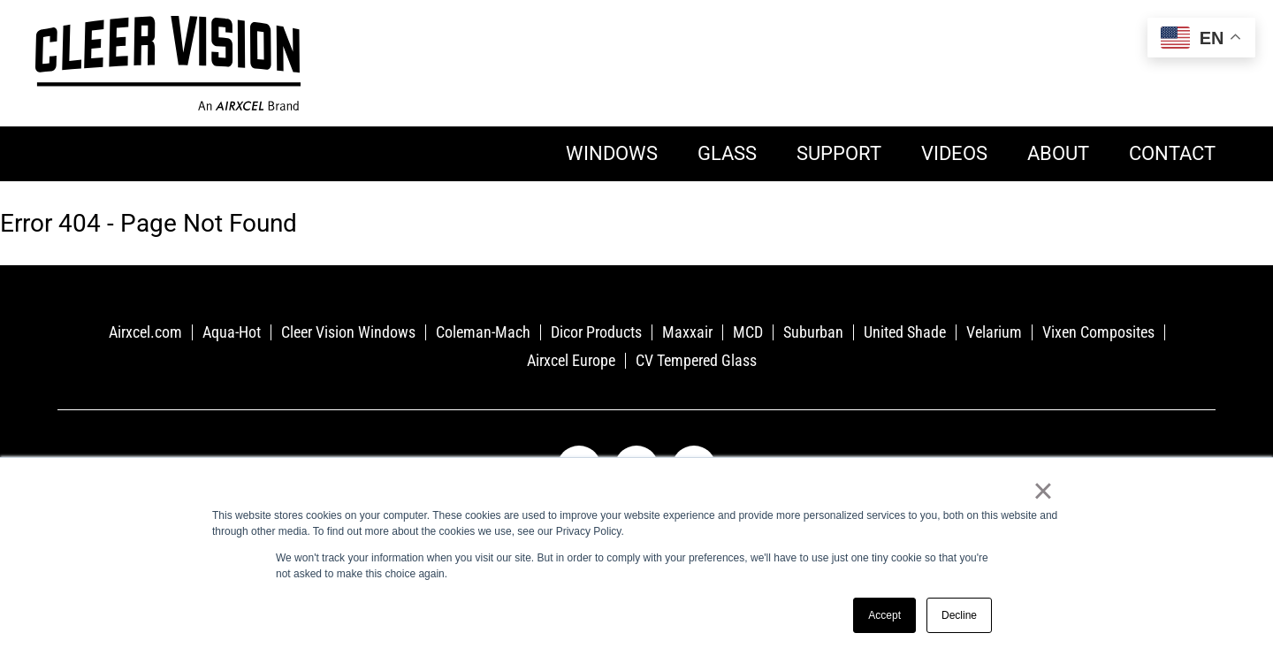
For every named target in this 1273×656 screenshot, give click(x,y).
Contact (1172, 153)
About (1058, 153)
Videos (954, 153)
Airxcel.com (145, 332)
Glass (727, 153)
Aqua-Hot (231, 332)
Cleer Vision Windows (348, 332)
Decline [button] (959, 615)
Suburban (813, 332)
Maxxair (687, 332)
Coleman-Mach (483, 332)
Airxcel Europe (571, 360)
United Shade (905, 332)
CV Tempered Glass (696, 360)
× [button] (1043, 491)
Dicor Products (596, 332)
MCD (748, 332)
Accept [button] (884, 615)
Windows (612, 153)
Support (839, 153)
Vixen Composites (1098, 332)
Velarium (994, 332)
